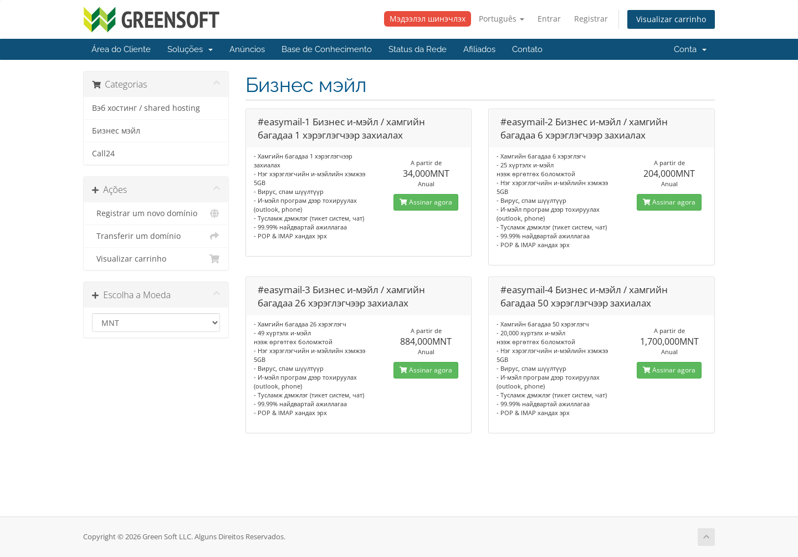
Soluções (190, 49)
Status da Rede (417, 49)
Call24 (103, 154)
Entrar (549, 18)
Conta (690, 49)
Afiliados (479, 49)
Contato (527, 49)
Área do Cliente (121, 49)
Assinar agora (426, 202)
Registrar (591, 18)
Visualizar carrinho (671, 19)
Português (501, 18)
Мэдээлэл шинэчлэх (428, 18)
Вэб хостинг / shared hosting (146, 108)
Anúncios (247, 49)
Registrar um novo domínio (156, 213)
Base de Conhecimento (327, 49)
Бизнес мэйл (116, 131)
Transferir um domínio (156, 236)
